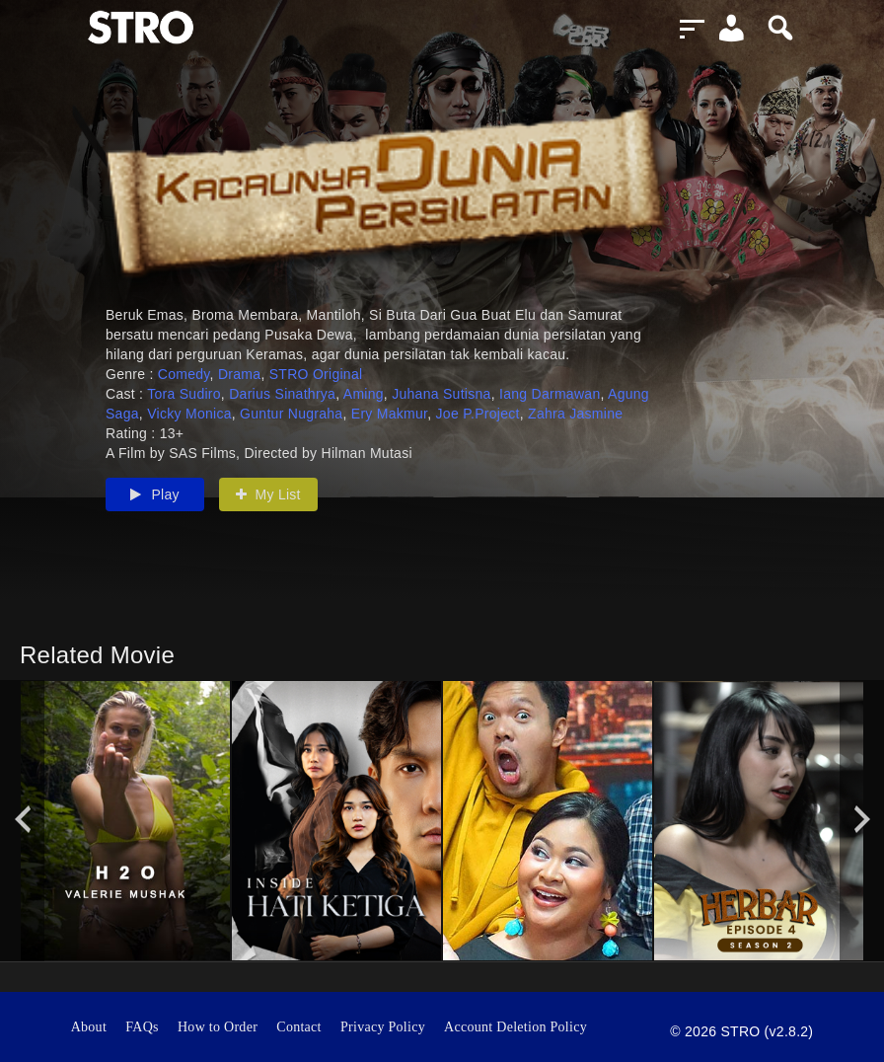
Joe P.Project (478, 413)
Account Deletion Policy (515, 1027)
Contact (299, 1027)
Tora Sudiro (184, 394)
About (89, 1027)
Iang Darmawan (549, 394)
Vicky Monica (189, 413)
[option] (125, 820)
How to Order (218, 1027)
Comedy (184, 374)
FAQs (142, 1027)
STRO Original (316, 374)
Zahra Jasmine (575, 413)
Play (155, 494)
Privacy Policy (382, 1027)
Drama (239, 374)
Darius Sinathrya (282, 394)
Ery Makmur (389, 413)
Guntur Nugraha (291, 413)
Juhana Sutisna (441, 394)
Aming (363, 394)
